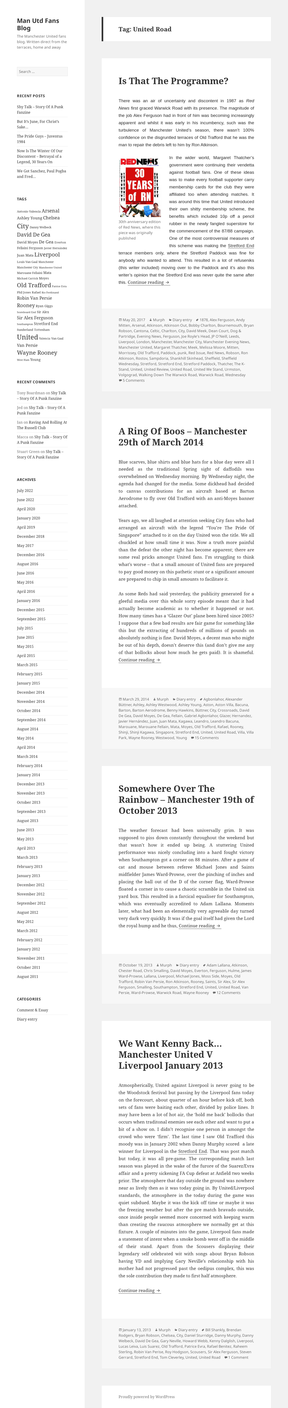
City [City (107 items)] (23, 225)
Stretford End (241, 245)
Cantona (141, 330)
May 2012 (25, 921)
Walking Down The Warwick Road (168, 374)
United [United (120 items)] (27, 337)
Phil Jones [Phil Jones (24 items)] (24, 292)
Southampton (166, 987)
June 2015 (25, 637)
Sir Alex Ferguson (223, 1351)
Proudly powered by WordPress (147, 1396)
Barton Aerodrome (148, 710)
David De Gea (146, 1340)
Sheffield (212, 358)
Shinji (123, 732)
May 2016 (25, 582)
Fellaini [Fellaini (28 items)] (22, 248)
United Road (181, 369)
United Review (156, 369)
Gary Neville (170, 1340)
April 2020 (26, 508)
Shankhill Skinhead (186, 358)
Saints (210, 981)
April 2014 (26, 747)
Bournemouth (229, 325)
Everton (201, 970)
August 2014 (27, 729)
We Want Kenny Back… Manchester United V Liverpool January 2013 (171, 1054)
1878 (204, 319)
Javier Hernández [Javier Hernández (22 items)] (55, 248)
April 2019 (26, 527)
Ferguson (171, 336)
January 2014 (28, 774)
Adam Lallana (218, 965)
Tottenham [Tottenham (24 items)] (42, 330)
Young (181, 737)
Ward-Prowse (143, 992)
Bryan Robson (147, 1335)
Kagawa (185, 721)
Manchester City (187, 341)
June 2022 (25, 499)
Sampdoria (158, 358)
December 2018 (30, 536)
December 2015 (30, 609)
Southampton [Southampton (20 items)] (25, 324)
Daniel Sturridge (199, 1335)
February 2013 (29, 866)
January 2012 (28, 949)
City (181, 330)
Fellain (176, 715)
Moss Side (210, 976)
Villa (241, 732)
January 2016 (28, 600)
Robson (232, 352)
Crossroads (228, 710)
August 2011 (27, 976)
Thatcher (224, 363)
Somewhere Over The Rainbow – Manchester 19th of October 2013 (186, 799)
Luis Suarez (150, 1346)
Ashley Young (189, 704)
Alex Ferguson (222, 319)
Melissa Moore (212, 347)
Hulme (233, 970)
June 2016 (25, 573)
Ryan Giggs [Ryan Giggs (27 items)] (44, 306)
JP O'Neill (219, 336)
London (143, 341)
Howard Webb (195, 1340)
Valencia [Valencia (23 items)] (44, 338)
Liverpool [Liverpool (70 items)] (47, 254)
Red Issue (196, 352)
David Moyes (144, 715)
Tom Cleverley (172, 1357)
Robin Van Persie (149, 981)
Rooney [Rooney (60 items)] (26, 305)
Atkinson (154, 325)
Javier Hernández (133, 721)
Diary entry (27, 1019)
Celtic (155, 330)
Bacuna (241, 704)
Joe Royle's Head (195, 336)
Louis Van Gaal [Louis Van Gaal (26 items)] (27, 262)
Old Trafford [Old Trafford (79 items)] (34, 285)
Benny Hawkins (180, 710)
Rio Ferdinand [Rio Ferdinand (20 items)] (50, 292)
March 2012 (27, 930)
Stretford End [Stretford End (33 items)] (46, 323)
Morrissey (127, 352)
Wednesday (235, 374)
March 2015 (27, 664)
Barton (124, 710)
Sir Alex (224, 981)
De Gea (163, 715)
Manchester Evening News (226, 341)
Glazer (225, 715)
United (136, 369)
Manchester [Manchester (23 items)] (46, 262)
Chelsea (168, 1335)
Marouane (128, 726)
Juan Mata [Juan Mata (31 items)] (25, 255)
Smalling (144, 987)
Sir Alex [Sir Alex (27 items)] (43, 312)
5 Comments (134, 380)
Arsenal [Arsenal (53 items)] (51, 210)
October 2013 (28, 802)
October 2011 (28, 967)
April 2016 (26, 591)
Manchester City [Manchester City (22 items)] (27, 267)
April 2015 (26, 655)
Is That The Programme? (173, 81)
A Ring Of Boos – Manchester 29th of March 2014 (183, 436)
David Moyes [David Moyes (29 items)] (27, 242)
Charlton (169, 330)
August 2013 (27, 820)
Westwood (165, 737)
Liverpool (127, 341)
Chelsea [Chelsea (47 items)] (51, 218)
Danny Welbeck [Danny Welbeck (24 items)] (41, 227)
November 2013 (31, 793)
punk (182, 352)
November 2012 (31, 894)
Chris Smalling (156, 970)
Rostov (141, 358)
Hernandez (241, 715)
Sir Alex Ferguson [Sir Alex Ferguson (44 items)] (35, 317)
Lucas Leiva (128, 1346)
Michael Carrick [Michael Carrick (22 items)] (27, 278)
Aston (208, 704)
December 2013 (30, 784)
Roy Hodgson (176, 1351)
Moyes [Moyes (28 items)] (44, 278)
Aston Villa (224, 704)
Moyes (187, 726)
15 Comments (207, 737)
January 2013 (28, 875)
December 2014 (30, 692)
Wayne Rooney (141, 737)
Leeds (234, 336)
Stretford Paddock (200, 363)
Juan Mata (168, 721)
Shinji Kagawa (142, 732)
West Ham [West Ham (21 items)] (23, 360)
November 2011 (31, 958)
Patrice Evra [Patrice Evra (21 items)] (59, 286)
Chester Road (130, 970)
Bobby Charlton (202, 325)
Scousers (198, 1351)
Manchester (162, 341)
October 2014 (28, 710)
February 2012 (29, 939)
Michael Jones (188, 976)
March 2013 (27, 857)
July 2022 (25, 490)
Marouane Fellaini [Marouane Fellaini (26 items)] (29, 273)
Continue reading (149, 282)
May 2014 (25, 738)
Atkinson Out (175, 325)
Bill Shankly (215, 1329)
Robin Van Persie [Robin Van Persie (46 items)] (34, 298)
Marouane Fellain (153, 726)
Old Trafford (148, 352)
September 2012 (31, 903)
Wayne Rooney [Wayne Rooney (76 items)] (37, 352)
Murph (159, 319)
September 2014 (31, 719)
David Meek (196, 330)
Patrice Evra (195, 1346)
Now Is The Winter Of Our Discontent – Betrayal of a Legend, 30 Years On (40, 156)
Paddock (168, 352)
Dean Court (218, 330)
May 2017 (25, 545)
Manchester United (135, 347)
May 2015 (25, 646)
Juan (154, 721)
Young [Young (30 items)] (35, 359)
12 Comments (229, 992)
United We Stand (208, 369)
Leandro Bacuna (224, 721)
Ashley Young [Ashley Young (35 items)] (29, 218)
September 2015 (31, 618)
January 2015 (28, 683)
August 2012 (27, 912)
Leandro (201, 721)
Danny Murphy (227, 1335)
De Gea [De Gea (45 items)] (46, 242)
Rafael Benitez (219, 1346)
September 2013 (31, 811)
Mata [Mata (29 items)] (47, 272)
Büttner (201, 710)
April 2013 (26, 848)
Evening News (149, 336)
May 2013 (25, 839)
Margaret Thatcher (170, 347)
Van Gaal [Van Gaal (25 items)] (57, 338)
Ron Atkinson (177, 981)
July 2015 (25, 628)
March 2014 (27, 756)
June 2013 (25, 829)
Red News (215, 352)
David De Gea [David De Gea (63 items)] (33, 234)
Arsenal (138, 325)
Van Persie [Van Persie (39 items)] (27, 345)
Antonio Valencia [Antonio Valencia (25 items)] (29, 211)
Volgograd (128, 374)
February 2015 (29, 673)
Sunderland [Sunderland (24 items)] (25, 330)
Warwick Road (211, 374)
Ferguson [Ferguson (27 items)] (36, 248)
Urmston (232, 369)
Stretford (148, 363)
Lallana (150, 976)
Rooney (236, 726)
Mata (174, 726)
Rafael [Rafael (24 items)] (36, 292)
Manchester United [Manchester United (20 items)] (50, 267)
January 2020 (28, 518)
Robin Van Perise (148, 1351)
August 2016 (27, 563)
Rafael (222, 726)
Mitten (232, 347)
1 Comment (238, 1357)
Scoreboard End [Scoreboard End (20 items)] (26, 312)
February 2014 (29, 765)
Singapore (165, 732)
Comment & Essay (32, 1010)
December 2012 (30, 884)
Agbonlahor (213, 699)
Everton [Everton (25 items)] (60, 242)
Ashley (138, 704)
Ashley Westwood (161, 704)
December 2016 (30, 554)
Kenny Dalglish (222, 1340)
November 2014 (31, 701)
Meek (193, 347)
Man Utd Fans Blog (38, 24)
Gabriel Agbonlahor (201, 715)
